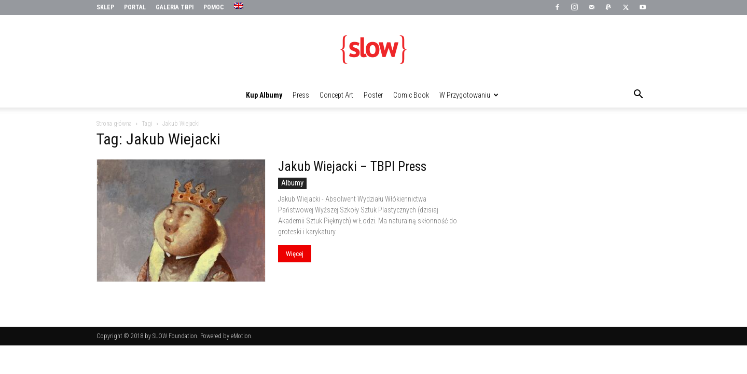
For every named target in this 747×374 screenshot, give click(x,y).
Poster (373, 95)
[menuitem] (240, 6)
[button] (638, 95)
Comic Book (411, 95)
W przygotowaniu (469, 95)
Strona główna (114, 123)
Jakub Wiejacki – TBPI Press (352, 166)
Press (301, 95)
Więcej (294, 254)
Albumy (292, 183)
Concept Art (336, 95)
